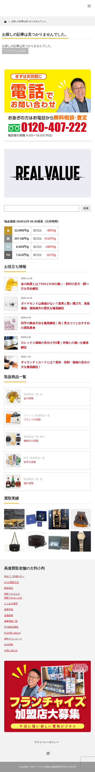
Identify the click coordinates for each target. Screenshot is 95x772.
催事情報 (8, 609)
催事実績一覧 (11, 621)
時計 (42, 436)
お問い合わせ (11, 650)
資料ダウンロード (13, 639)
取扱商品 (8, 588)
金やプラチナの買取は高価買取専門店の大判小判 (53, 767)
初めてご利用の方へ (14, 576)
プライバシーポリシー (46, 742)
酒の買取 (29, 483)
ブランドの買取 (32, 419)
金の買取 (29, 398)
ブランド (29, 415)
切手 (26, 458)
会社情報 (8, 644)
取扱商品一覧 (31, 394)
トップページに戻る (15, 51)
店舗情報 (8, 615)
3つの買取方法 (11, 582)
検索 (86, 208)
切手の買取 (30, 462)
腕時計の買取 (31, 440)
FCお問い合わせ (12, 633)
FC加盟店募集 (11, 627)
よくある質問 (11, 603)
